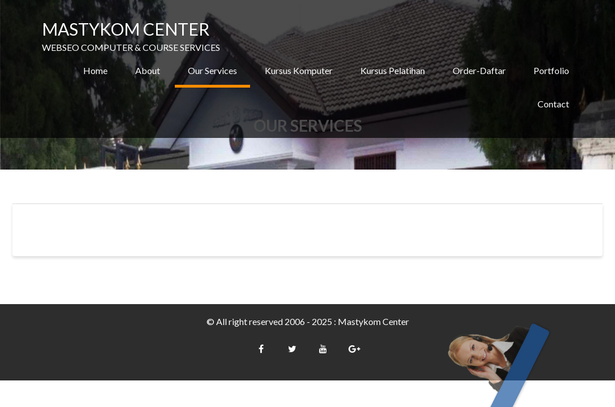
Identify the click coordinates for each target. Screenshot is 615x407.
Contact (553, 103)
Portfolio (551, 70)
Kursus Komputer (299, 70)
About (147, 70)
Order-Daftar (479, 70)
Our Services (212, 70)
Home (95, 70)
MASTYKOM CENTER (125, 29)
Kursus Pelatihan (392, 70)
